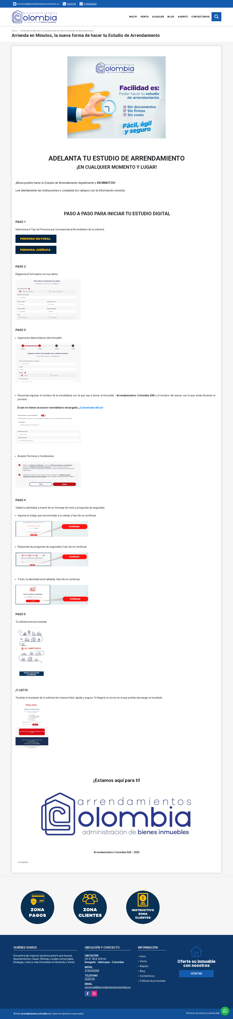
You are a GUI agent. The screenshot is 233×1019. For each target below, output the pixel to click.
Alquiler (158, 16)
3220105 (71, 4)
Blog (170, 16)
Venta (145, 16)
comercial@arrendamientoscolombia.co (108, 987)
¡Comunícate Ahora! (91, 407)
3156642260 (90, 4)
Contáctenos (200, 16)
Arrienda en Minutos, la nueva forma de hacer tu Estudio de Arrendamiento (57, 31)
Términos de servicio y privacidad (203, 1013)
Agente (183, 16)
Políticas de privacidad (152, 980)
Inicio (133, 16)
